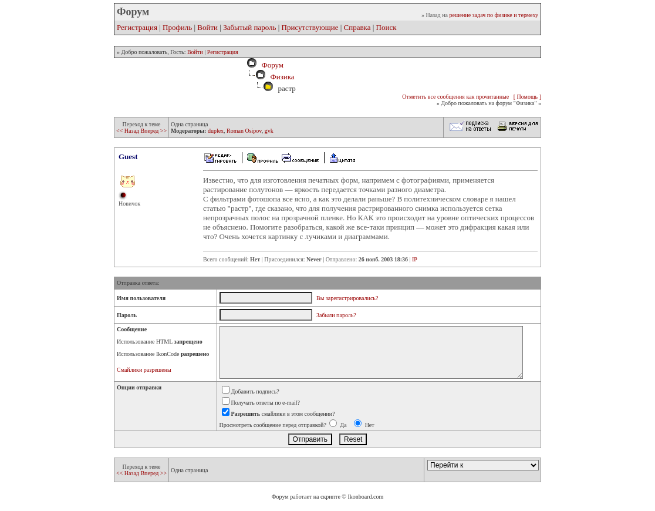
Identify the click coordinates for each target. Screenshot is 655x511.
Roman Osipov (244, 130)
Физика (282, 76)
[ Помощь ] (527, 96)
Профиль (177, 27)
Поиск (386, 27)
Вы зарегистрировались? (347, 298)
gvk (269, 130)
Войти (207, 27)
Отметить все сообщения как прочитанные (455, 96)
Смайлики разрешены (144, 370)
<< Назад (128, 130)
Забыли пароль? (336, 315)
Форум (270, 64)
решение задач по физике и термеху (493, 15)
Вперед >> (153, 130)
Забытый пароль (249, 27)
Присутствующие (310, 27)
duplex (216, 130)
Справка (357, 27)
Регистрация (137, 27)
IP (414, 259)
